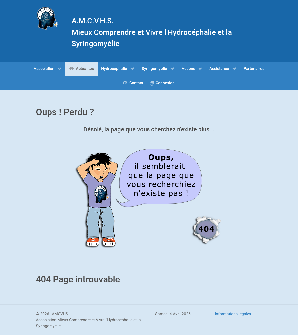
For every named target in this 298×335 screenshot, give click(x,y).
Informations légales (233, 313)
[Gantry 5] (47, 18)
